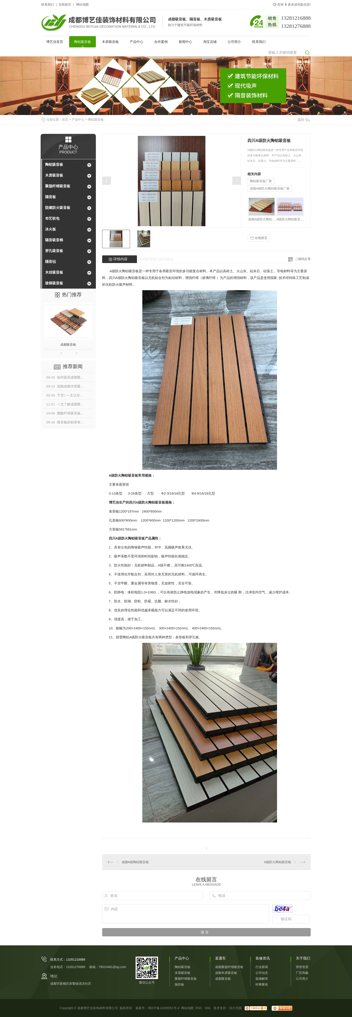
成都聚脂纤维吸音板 (229, 967)
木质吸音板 (110, 42)
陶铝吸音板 (82, 42)
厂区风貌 (302, 973)
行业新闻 (261, 967)
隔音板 (50, 197)
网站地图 (82, 4)
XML (208, 1008)
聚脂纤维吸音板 (57, 186)
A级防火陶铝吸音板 (277, 862)
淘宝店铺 (210, 42)
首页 (65, 119)
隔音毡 (50, 261)
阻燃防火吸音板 (57, 208)
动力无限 (235, 1008)
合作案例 (161, 42)
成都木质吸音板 (226, 973)
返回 (303, 120)
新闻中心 (185, 42)
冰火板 (50, 229)
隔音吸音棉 (54, 240)
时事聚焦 (261, 984)
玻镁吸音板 (54, 283)
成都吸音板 (68, 344)
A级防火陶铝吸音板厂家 (290, 219)
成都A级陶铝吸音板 (135, 862)
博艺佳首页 (54, 42)
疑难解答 (261, 978)
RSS (199, 1008)
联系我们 (47, 4)
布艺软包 (52, 218)
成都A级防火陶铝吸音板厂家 (270, 188)
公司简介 (234, 42)
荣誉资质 (302, 967)
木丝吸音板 (54, 272)
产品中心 (136, 42)
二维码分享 (303, 259)
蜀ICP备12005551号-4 (163, 1008)
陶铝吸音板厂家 (261, 181)
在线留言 (65, 4)
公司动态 (261, 973)
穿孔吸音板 (54, 251)
